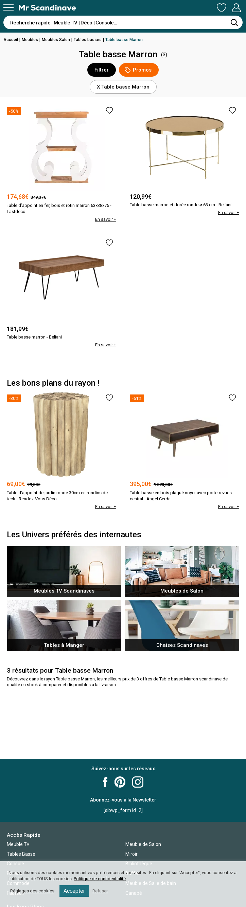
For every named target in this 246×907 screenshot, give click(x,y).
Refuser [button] (100, 890)
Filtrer (101, 70)
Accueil (10, 39)
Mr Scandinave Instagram (137, 782)
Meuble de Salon (143, 844)
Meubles (30, 39)
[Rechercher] (234, 22)
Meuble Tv (18, 844)
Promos (138, 70)
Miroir (131, 854)
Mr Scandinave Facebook (105, 782)
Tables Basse (21, 854)
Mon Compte (236, 7)
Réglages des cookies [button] (32, 890)
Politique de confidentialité (100, 878)
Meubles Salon (56, 39)
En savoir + (105, 219)
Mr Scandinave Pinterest (120, 782)
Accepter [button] (74, 891)
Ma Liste (221, 7)
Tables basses (88, 39)
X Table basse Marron (123, 87)
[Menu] (8, 7)
